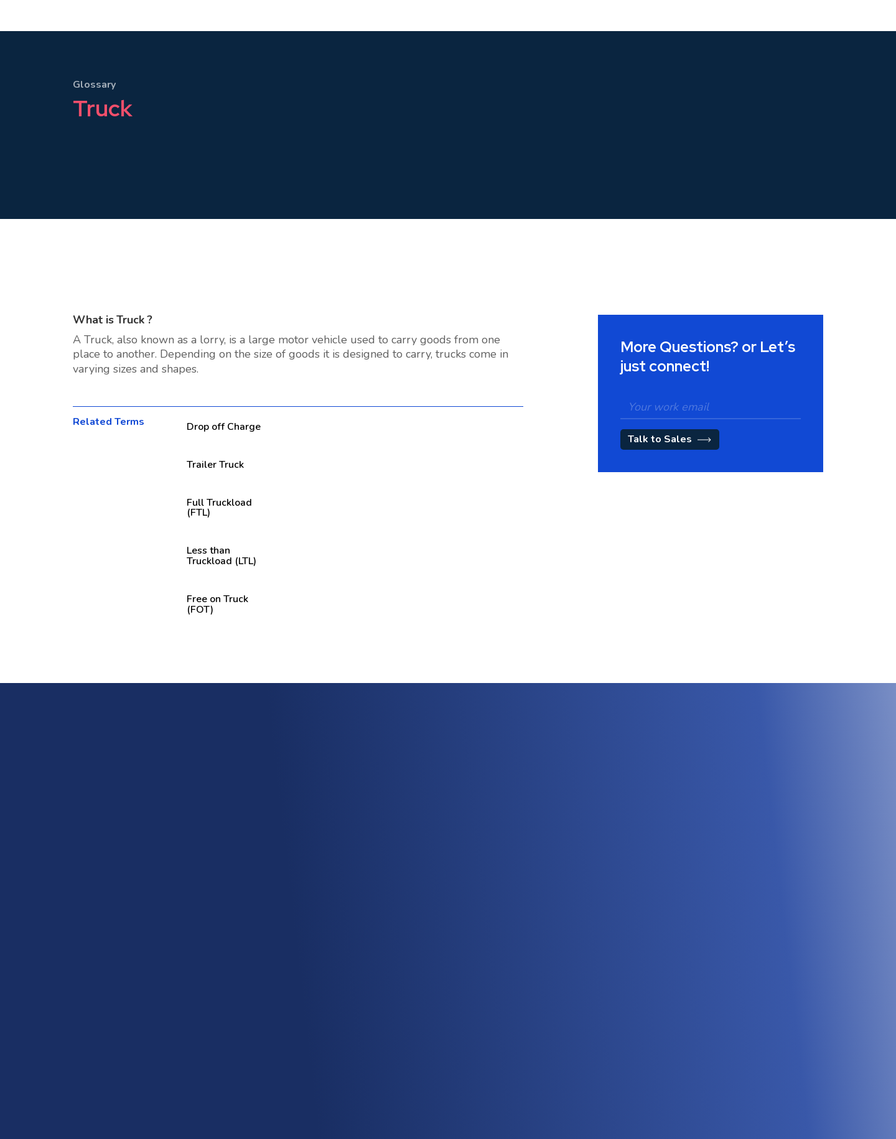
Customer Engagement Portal (560, 884)
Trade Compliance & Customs (787, 899)
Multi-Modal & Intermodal (325, 886)
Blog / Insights (530, 1055)
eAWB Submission (311, 1049)
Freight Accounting (312, 931)
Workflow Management (775, 944)
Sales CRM (523, 861)
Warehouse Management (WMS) (340, 908)
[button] (286, 42)
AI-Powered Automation (776, 877)
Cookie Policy (755, 1062)
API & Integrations (311, 1004)
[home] (91, 42)
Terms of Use (755, 1017)
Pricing (396, 42)
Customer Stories (536, 1032)
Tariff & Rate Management (554, 906)
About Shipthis (531, 1010)
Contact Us (297, 1071)
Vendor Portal (302, 1027)
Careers (517, 1077)
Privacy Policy (755, 1040)
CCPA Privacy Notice (769, 1084)
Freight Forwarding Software (332, 864)
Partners (519, 1099)
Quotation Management (549, 928)
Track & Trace (756, 921)
